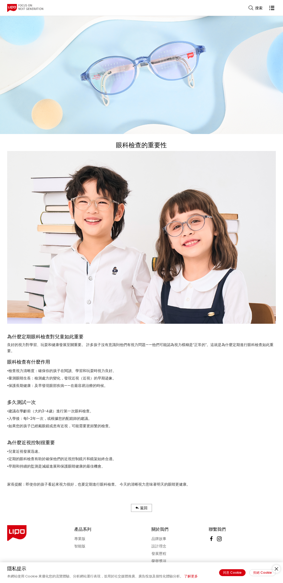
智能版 (79, 546)
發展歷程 (158, 553)
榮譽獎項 (158, 561)
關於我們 (159, 529)
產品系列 (82, 529)
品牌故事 (158, 538)
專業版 (79, 538)
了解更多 (191, 576)
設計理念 (158, 546)
